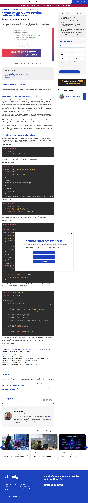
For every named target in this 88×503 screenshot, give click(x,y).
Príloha (65, 58)
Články (13, 9)
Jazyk (66, 1)
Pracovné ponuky (79, 2)
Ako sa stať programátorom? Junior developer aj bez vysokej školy (70, 25)
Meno (61, 50)
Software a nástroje (40, 2)
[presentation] (69, 67)
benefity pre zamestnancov (37, 388)
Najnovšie (79, 13)
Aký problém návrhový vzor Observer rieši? (16, 74)
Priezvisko (76, 50)
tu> (68, 62)
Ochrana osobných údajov (13, 496)
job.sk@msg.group (25, 488)
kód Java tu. (20, 385)
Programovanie (22, 2)
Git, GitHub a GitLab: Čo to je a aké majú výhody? (71, 21)
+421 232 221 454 (24, 486)
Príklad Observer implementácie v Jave (15, 76)
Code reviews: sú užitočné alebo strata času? (72, 32)
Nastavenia (44, 261)
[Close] (71, 233)
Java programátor (17, 388)
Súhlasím (44, 252)
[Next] (86, 447)
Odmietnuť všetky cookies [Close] (44, 257)
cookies (60, 247)
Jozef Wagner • (10, 19)
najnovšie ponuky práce (8, 389)
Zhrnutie (7, 77)
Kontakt (59, 2)
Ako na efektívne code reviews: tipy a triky (72, 34)
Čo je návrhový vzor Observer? (13, 73)
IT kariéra (50, 2)
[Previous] (2, 447)
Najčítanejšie (64, 13)
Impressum (9, 494)
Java (30, 2)
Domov (12, 2)
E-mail (61, 54)
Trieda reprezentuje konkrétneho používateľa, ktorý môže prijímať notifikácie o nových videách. (28, 181)
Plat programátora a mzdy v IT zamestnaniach (69, 18)
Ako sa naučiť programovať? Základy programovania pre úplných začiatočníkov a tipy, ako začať (72, 29)
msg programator (6, 9)
